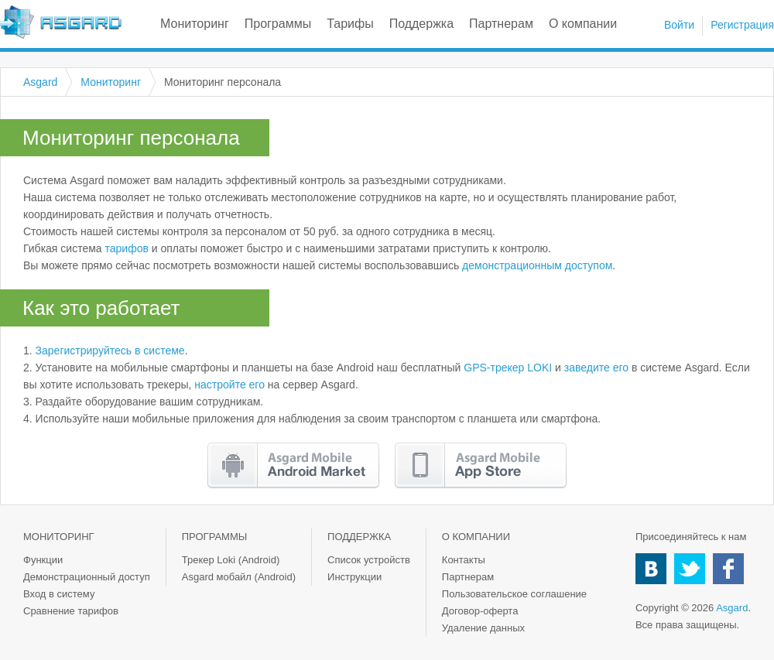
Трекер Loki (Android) (231, 560)
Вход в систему (58, 594)
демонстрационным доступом (537, 265)
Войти (679, 25)
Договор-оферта (480, 611)
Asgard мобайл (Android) (239, 577)
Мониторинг (194, 23)
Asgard (61, 22)
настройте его (229, 384)
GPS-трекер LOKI (508, 367)
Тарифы (350, 23)
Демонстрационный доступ (86, 577)
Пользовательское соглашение (514, 594)
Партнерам (501, 23)
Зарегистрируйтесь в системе (110, 350)
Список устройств (368, 560)
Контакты (463, 560)
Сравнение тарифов (70, 611)
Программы (278, 23)
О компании (583, 23)
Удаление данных (483, 628)
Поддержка (421, 23)
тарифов (127, 248)
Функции (43, 560)
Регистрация (742, 25)
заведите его (596, 367)
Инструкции (354, 577)
